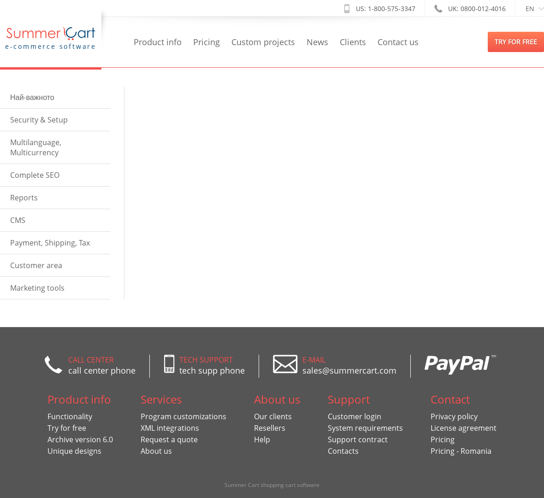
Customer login (354, 416)
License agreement (464, 428)
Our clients (273, 416)
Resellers (269, 428)
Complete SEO (34, 175)
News (317, 41)
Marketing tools (37, 288)
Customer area (36, 265)
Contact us (398, 41)
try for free (516, 41)
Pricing (206, 41)
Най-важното (32, 97)
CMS (17, 220)
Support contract (358, 439)
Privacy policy (454, 416)
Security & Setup (39, 120)
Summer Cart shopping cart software (272, 485)
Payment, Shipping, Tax (50, 243)
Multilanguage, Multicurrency (35, 147)
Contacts (343, 451)
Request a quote (169, 439)
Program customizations (183, 416)
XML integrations (170, 428)
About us (156, 451)
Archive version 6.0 (80, 439)
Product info (158, 41)
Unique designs (74, 451)
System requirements (365, 428)
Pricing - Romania (461, 451)
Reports (24, 198)
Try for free (66, 428)
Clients (353, 41)
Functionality (69, 416)
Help (262, 439)
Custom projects (263, 41)
